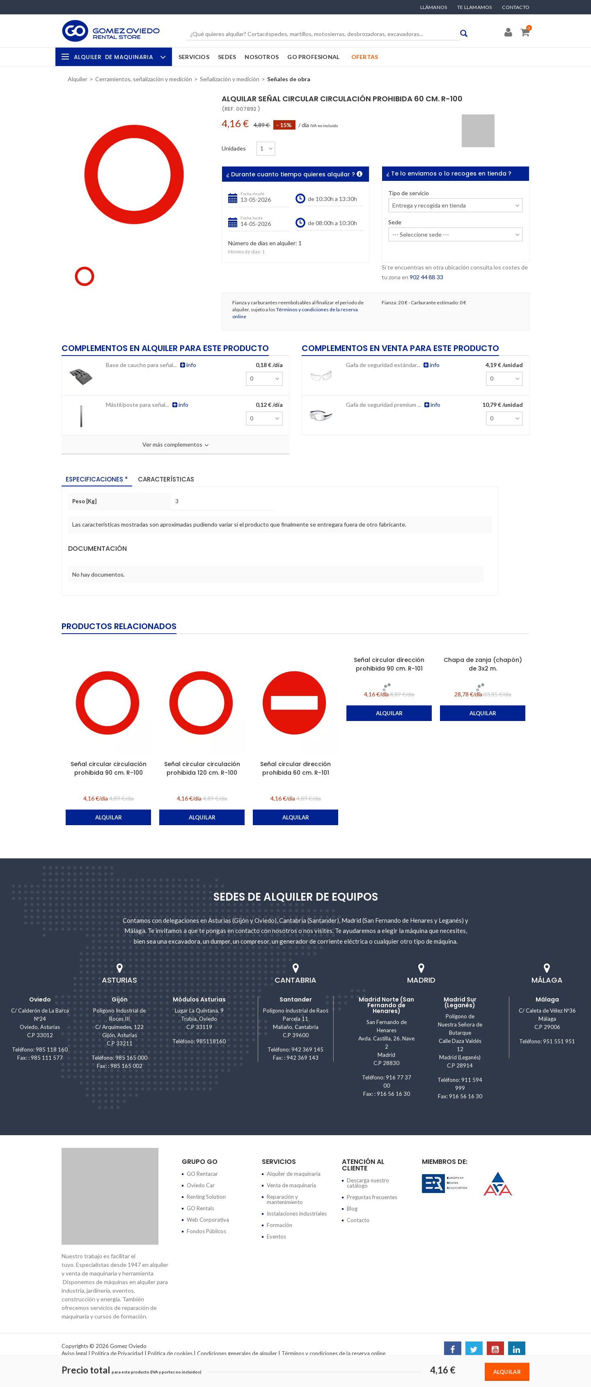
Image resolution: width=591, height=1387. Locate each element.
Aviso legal (74, 1353)
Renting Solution (206, 1196)
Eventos (276, 1236)
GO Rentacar (202, 1173)
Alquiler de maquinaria (294, 1173)
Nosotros (262, 56)
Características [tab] (166, 478)
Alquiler (119, 57)
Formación (279, 1225)
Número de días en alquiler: (262, 243)
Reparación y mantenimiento (285, 1199)
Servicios (194, 56)
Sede (394, 222)
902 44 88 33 (426, 277)
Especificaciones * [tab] (97, 478)
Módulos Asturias (199, 999)
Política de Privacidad (117, 1353)
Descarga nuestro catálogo (368, 1183)
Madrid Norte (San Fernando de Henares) (386, 1005)
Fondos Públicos (206, 1231)
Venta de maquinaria (291, 1185)
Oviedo (40, 999)
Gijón (120, 999)
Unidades (234, 148)
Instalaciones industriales (297, 1213)
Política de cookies (170, 1353)
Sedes (227, 56)
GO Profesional (313, 56)
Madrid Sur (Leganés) (460, 1002)
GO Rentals (200, 1208)
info (184, 364)
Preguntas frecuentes (372, 1197)
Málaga (547, 999)
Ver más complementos (175, 444)
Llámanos (433, 7)
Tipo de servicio (408, 193)
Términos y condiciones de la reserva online (333, 1353)
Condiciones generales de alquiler (237, 1353)
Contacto (515, 7)
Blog (352, 1208)
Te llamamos (474, 7)
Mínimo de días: (244, 251)
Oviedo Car (201, 1185)
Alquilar (507, 1372)
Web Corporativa (208, 1219)
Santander (295, 999)
